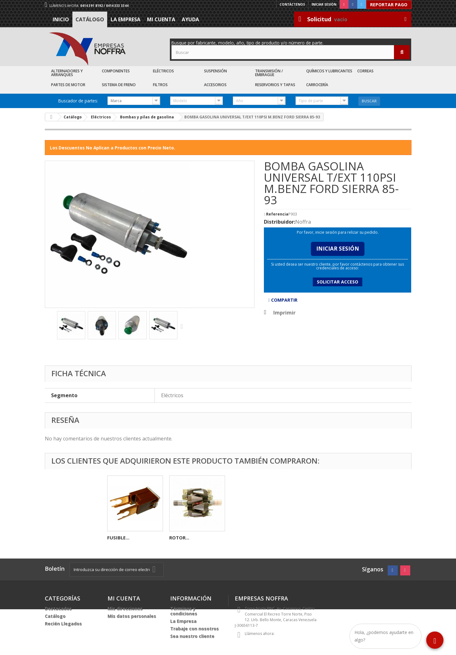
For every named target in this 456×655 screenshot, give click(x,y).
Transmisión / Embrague (269, 72)
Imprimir (284, 312)
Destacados (58, 608)
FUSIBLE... (242, 537)
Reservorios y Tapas (275, 84)
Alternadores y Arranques (67, 72)
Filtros (160, 84)
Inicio (61, 19)
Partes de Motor (68, 84)
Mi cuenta (161, 19)
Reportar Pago (388, 5)
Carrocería (317, 84)
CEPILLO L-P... (122, 537)
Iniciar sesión (324, 4)
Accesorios (215, 84)
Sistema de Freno (119, 84)
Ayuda (190, 19)
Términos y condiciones (183, 611)
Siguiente (183, 326)
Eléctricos (163, 71)
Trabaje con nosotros (194, 629)
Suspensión (215, 71)
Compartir (282, 300)
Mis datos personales (131, 616)
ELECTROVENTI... (188, 537)
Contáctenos (292, 4)
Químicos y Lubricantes (329, 71)
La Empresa (125, 19)
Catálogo (90, 19)
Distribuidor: (279, 221)
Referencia (277, 214)
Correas (365, 71)
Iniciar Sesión (337, 248)
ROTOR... (303, 537)
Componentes (116, 71)
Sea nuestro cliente (192, 636)
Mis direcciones (125, 608)
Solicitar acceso (337, 282)
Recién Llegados (63, 623)
